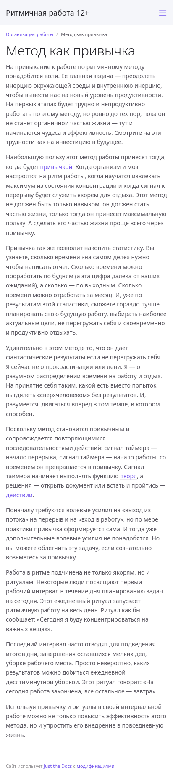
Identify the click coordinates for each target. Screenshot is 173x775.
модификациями (95, 766)
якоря (128, 476)
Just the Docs (58, 766)
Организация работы (29, 34)
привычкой (56, 167)
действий (19, 495)
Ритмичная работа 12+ (47, 13)
